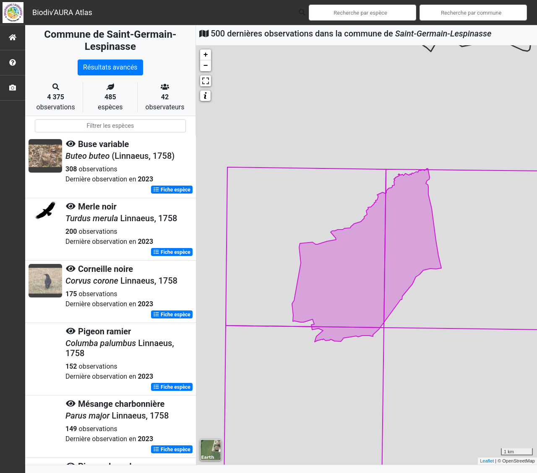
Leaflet (487, 460)
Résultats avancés (110, 67)
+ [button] (205, 55)
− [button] (205, 66)
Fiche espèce (171, 190)
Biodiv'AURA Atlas (62, 12)
